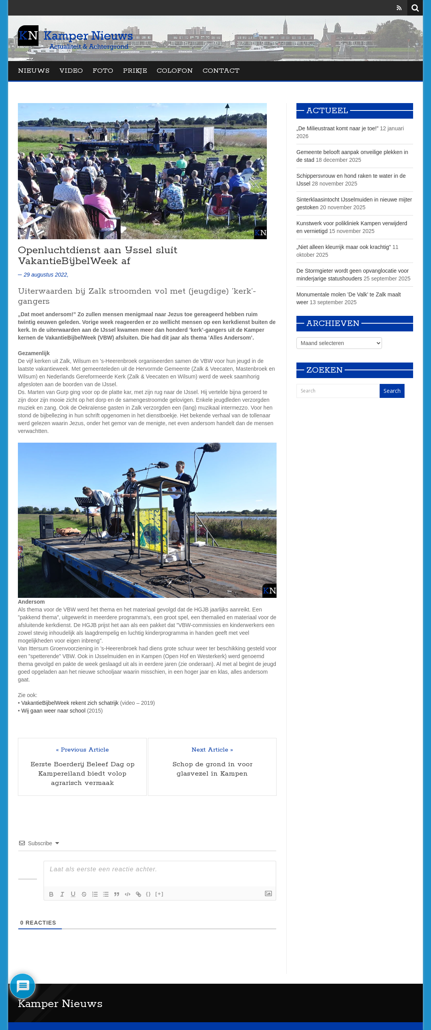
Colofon (175, 71)
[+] (159, 894)
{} (148, 894)
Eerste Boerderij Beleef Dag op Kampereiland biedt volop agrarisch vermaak (82, 773)
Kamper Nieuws (60, 1004)
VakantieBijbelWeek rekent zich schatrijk (70, 703)
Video (71, 71)
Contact (221, 71)
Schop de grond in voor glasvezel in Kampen (212, 769)
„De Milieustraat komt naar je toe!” (337, 128)
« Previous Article (82, 750)
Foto (103, 71)
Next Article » (212, 750)
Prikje (135, 71)
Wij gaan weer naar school (53, 711)
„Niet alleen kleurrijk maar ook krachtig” (343, 247)
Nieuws (33, 71)
